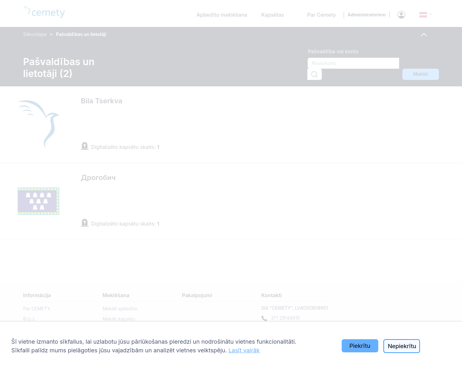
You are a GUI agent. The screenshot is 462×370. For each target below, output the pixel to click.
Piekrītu (359, 345)
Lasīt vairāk (244, 350)
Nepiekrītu (402, 346)
